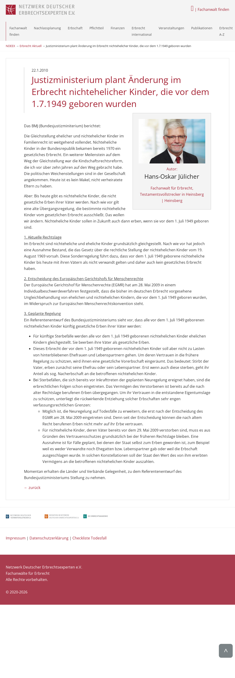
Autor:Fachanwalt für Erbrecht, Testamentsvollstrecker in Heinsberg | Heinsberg (186, 167)
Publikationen (201, 28)
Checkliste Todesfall (89, 519)
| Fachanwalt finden (210, 9)
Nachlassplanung (47, 28)
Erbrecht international (142, 31)
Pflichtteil (96, 28)
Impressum (16, 519)
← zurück (32, 468)
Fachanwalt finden (18, 31)
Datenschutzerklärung (49, 519)
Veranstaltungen (171, 28)
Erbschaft (75, 28)
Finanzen (118, 28)
